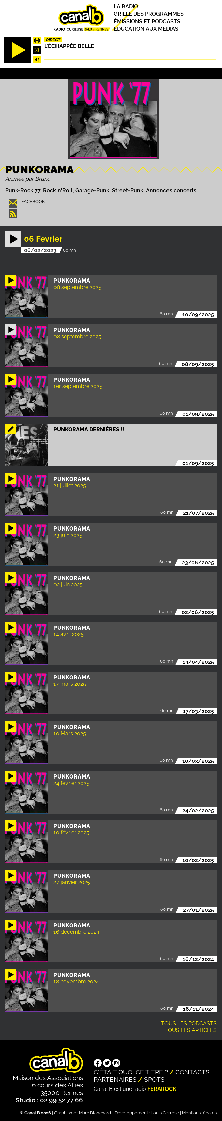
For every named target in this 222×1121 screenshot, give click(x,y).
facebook (33, 201)
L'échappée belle (69, 46)
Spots (154, 1079)
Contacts (192, 1072)
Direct (53, 40)
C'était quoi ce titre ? (131, 1072)
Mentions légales (199, 1112)
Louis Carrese (165, 1112)
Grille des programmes (149, 14)
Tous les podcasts (189, 1023)
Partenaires (115, 1079)
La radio (126, 6)
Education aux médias (146, 29)
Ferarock (161, 1089)
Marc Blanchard (95, 1112)
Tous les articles (190, 1030)
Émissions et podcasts (147, 21)
